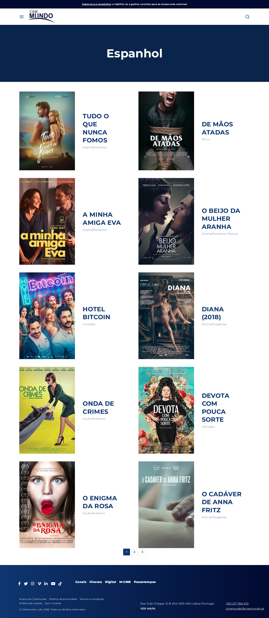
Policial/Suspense (214, 324)
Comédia (89, 324)
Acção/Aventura (94, 418)
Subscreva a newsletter (97, 4)
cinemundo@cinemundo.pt (245, 608)
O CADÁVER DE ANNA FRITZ (222, 502)
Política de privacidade (63, 599)
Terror (206, 139)
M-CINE (125, 582)
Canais (80, 582)
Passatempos (145, 582)
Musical (232, 233)
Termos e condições (92, 599)
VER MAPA (147, 608)
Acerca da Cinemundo (33, 599)
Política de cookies (30, 603)
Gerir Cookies (53, 603)
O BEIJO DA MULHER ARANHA (221, 218)
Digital (110, 582)
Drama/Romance (95, 147)
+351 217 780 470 (237, 603)
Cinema (95, 582)
